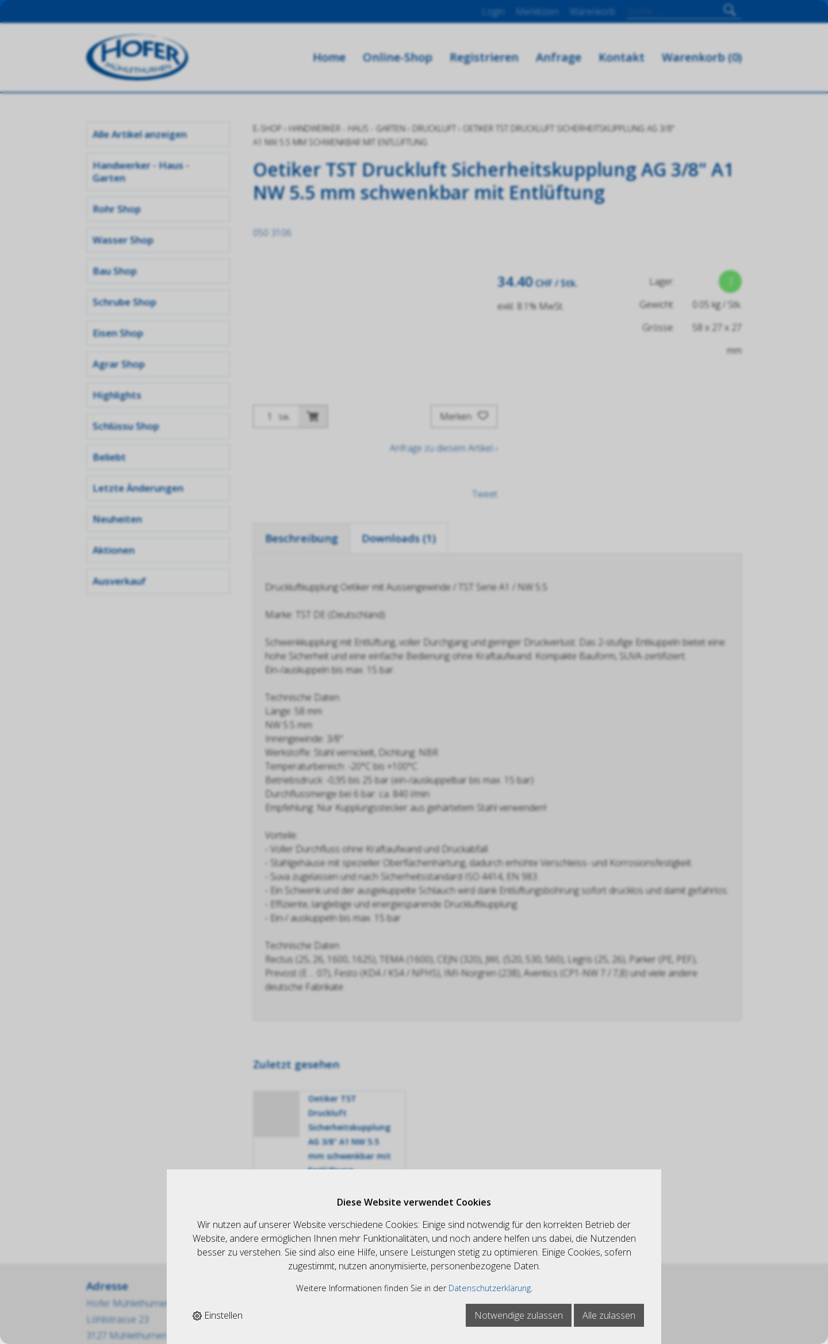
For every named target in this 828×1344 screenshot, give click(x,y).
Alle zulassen (608, 1315)
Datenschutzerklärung (489, 1288)
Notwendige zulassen (518, 1315)
